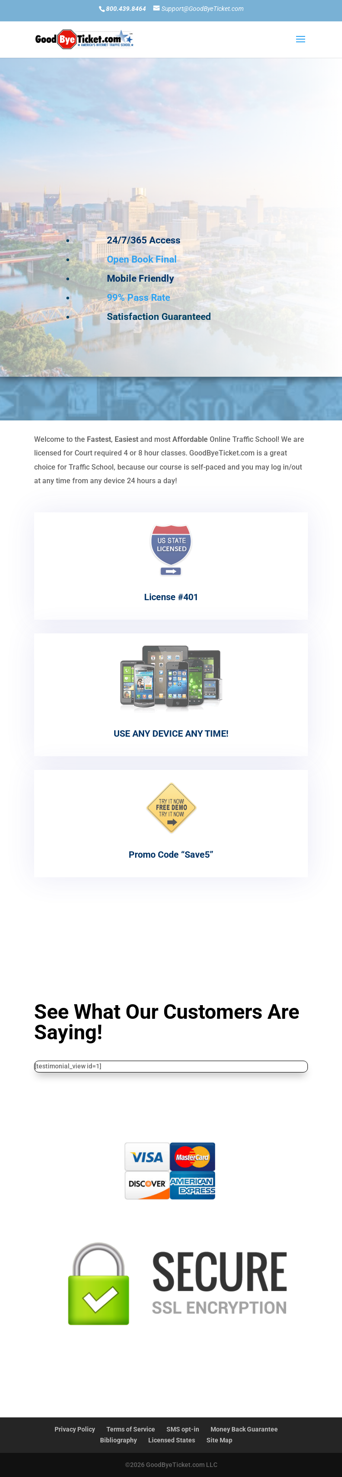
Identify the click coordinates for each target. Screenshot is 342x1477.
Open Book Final (142, 255)
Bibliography (118, 1440)
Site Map (219, 1440)
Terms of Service (130, 1429)
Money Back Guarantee (244, 1429)
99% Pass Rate (138, 293)
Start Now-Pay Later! (171, 964)
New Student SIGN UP (198, 158)
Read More (171, 921)
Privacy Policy (75, 1429)
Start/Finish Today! (167, 1389)
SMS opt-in (182, 1429)
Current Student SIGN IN (198, 192)
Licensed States (171, 1440)
